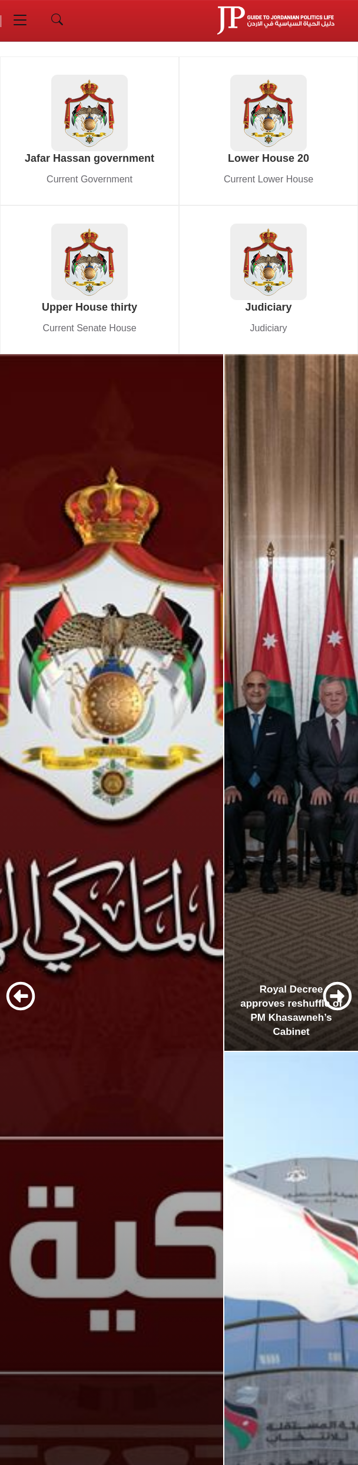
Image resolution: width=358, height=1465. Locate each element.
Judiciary (268, 307)
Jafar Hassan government (89, 158)
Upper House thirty (89, 307)
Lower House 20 (268, 158)
